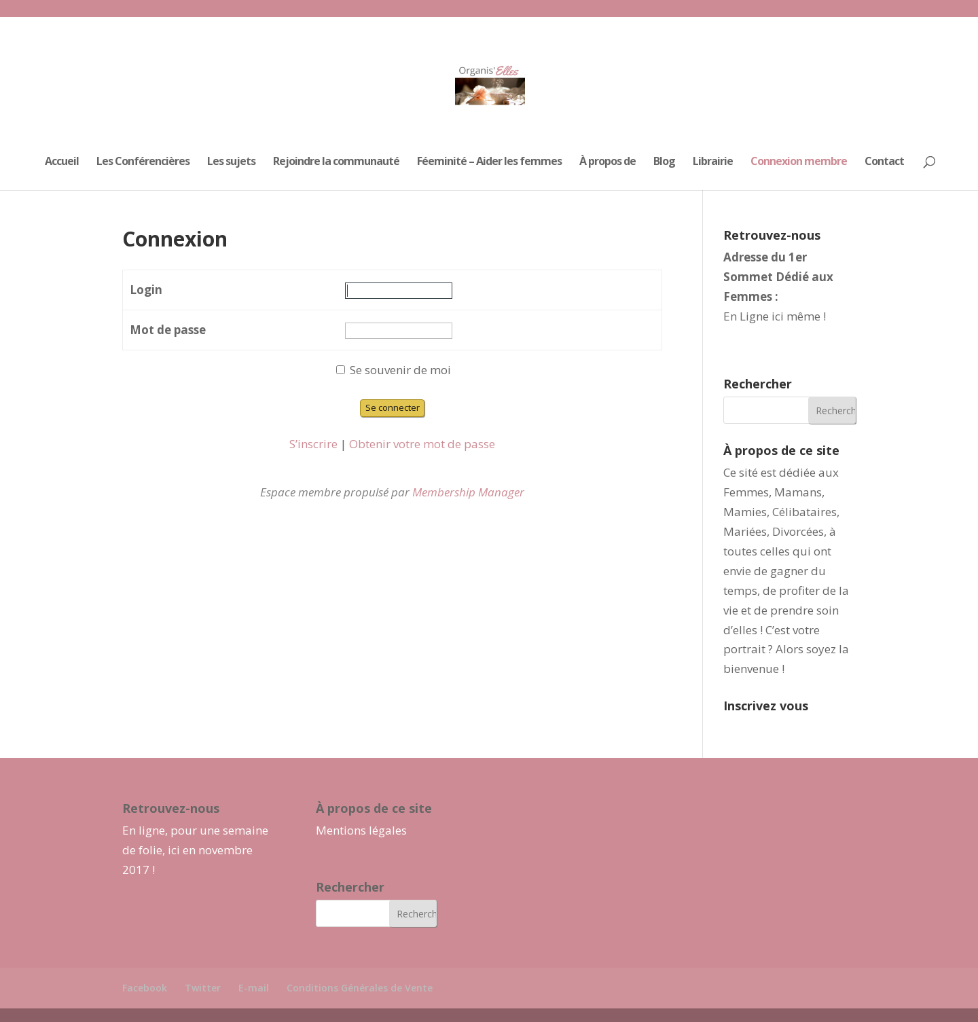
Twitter (203, 987)
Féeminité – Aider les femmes (489, 162)
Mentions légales (361, 830)
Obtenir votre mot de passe (422, 444)
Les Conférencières (142, 162)
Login (146, 289)
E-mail (253, 987)
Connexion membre (798, 162)
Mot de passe (168, 329)
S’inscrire (313, 444)
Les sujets (231, 162)
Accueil (62, 162)
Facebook (144, 987)
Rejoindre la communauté (336, 162)
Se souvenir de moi (393, 370)
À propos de (607, 162)
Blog (664, 162)
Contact (884, 162)
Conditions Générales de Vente (360, 987)
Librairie (713, 162)
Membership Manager (468, 492)
